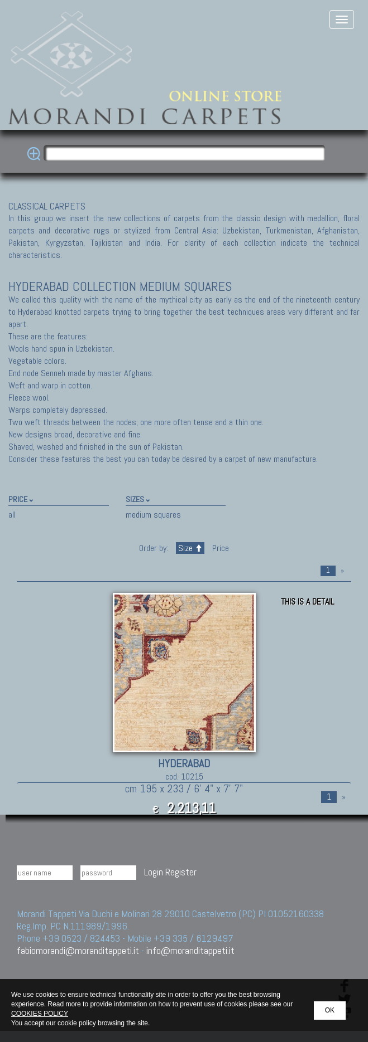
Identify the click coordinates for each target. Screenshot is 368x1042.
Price (219, 548)
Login (153, 871)
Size (190, 548)
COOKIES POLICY (39, 1013)
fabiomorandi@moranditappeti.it (78, 950)
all (12, 514)
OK (329, 1010)
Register (181, 871)
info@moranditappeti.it (190, 950)
